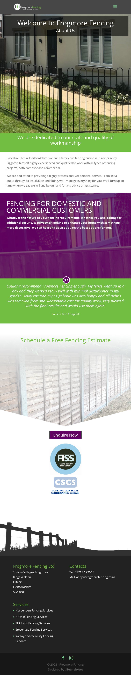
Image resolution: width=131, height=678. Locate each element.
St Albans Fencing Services (33, 627)
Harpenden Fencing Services (34, 614)
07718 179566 (84, 576)
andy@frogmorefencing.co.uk (95, 580)
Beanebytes (74, 673)
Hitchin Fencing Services (31, 620)
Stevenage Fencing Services (34, 633)
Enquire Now (65, 438)
